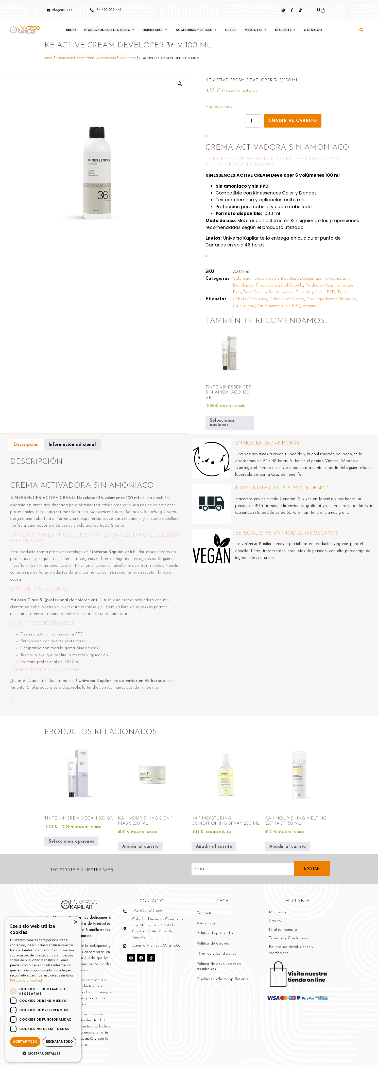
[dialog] (43, 989)
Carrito (275, 921)
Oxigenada (127, 58)
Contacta (205, 913)
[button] (361, 30)
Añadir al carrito (292, 121)
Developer (290, 278)
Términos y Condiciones (216, 954)
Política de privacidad (215, 933)
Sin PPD (292, 306)
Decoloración (266, 278)
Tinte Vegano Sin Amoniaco (268, 292)
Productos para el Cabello (279, 285)
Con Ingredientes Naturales (331, 299)
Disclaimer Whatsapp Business (222, 979)
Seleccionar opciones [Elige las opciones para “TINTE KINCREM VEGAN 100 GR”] (71, 841)
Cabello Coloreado (250, 299)
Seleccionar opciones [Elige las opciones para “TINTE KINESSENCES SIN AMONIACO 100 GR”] (222, 422)
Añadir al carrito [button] (140, 846)
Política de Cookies (213, 944)
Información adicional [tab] (72, 444)
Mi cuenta (277, 912)
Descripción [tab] (26, 444)
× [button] (75, 922)
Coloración (64, 58)
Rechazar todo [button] (59, 1041)
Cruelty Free (244, 306)
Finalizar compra (283, 930)
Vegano (309, 306)
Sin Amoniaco (270, 306)
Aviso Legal (207, 923)
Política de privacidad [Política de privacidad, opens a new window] (26, 980)
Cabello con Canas (287, 299)
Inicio (48, 58)
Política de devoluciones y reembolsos (219, 966)
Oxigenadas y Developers (96, 58)
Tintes (342, 292)
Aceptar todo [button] (25, 1041)
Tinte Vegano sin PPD (315, 292)
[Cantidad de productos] (253, 121)
